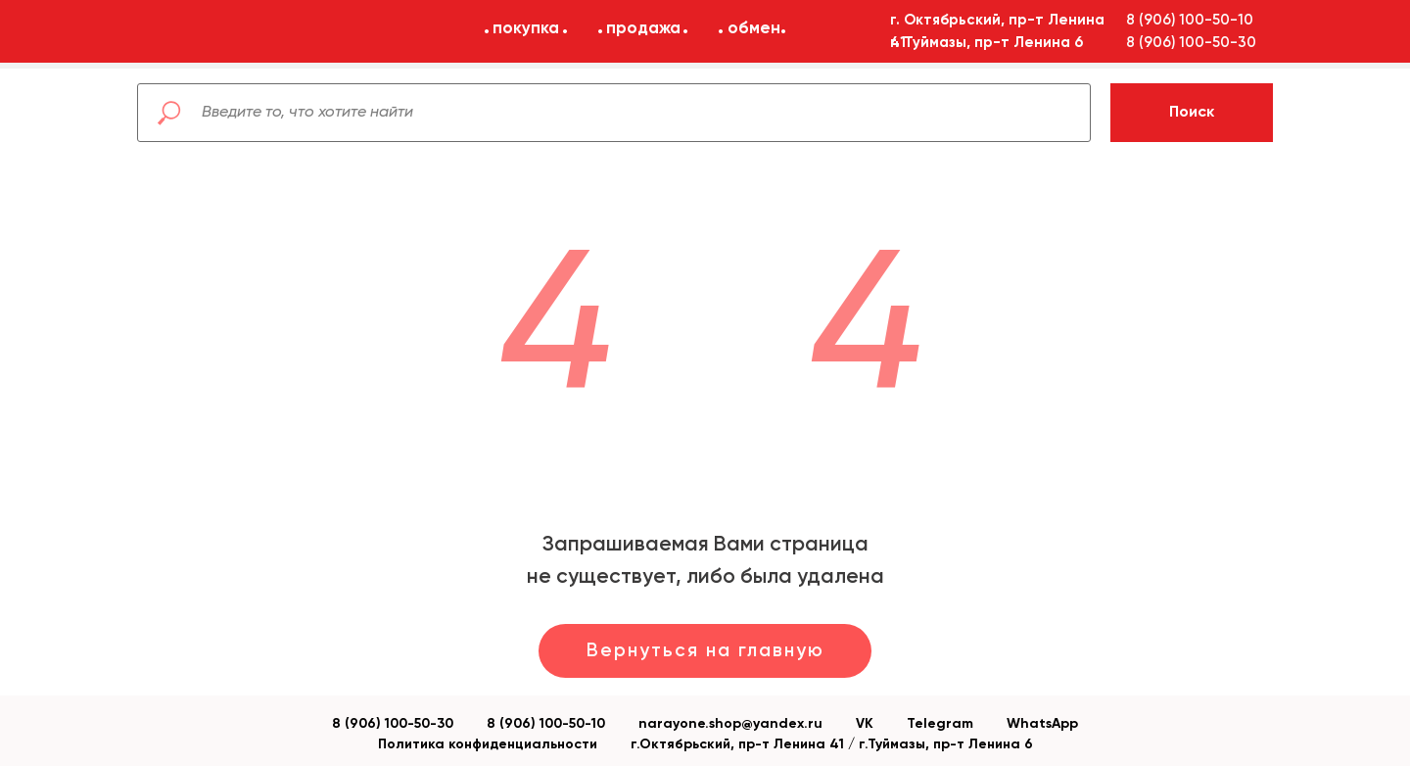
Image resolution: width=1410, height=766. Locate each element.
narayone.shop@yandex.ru (730, 724)
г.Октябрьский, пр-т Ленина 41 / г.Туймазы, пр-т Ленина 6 (832, 744)
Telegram (940, 724)
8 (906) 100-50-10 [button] (1189, 20)
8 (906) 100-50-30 (392, 724)
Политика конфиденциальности (487, 744)
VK (864, 724)
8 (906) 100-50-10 (546, 724)
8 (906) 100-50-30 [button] (1191, 42)
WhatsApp (1042, 724)
